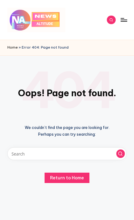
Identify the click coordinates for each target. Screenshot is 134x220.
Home (12, 47)
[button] (120, 153)
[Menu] (124, 19)
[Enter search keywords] (67, 153)
